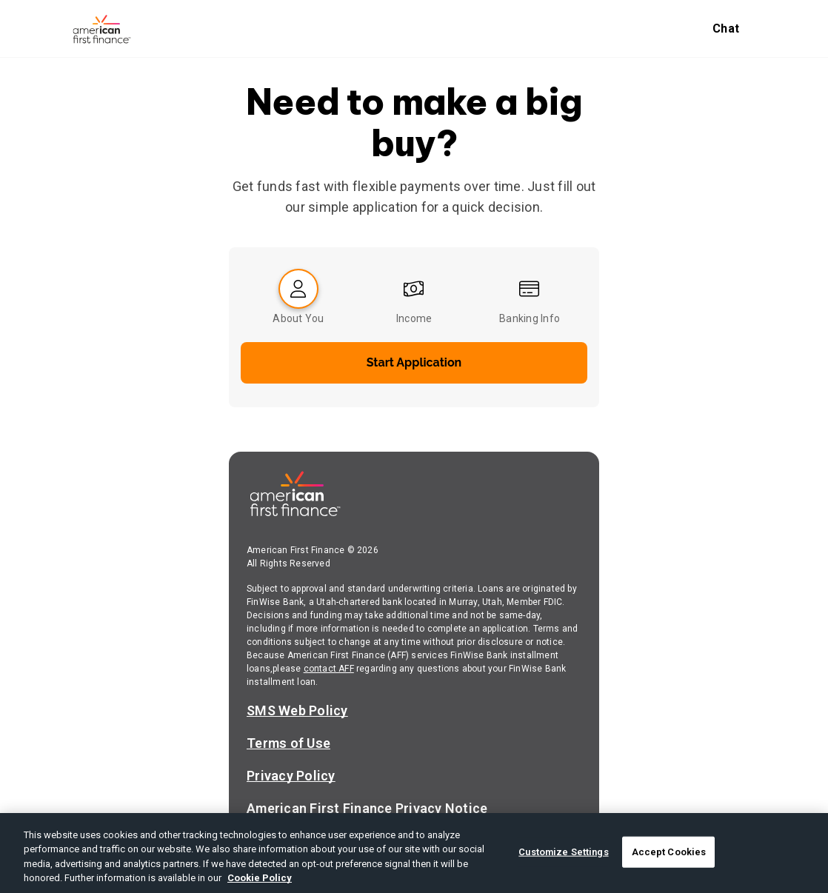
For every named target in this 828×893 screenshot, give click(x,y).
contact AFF (329, 668)
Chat (725, 28)
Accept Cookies (669, 851)
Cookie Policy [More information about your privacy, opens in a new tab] (259, 877)
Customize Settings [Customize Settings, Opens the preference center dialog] (563, 851)
